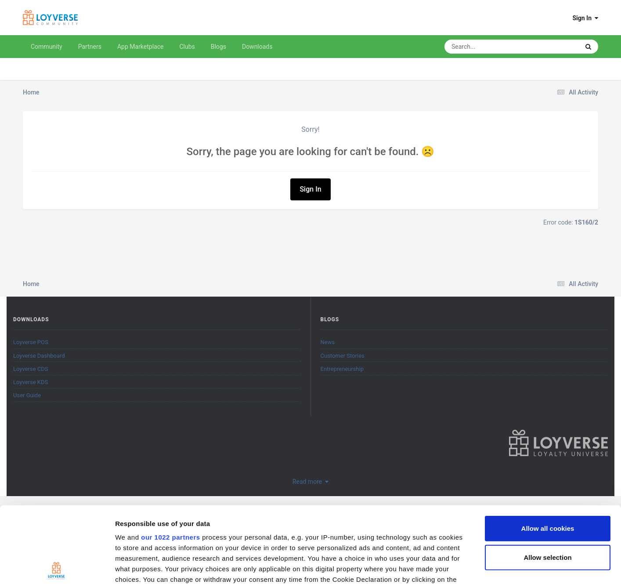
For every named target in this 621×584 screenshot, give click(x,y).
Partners (89, 46)
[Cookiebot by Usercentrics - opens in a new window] (56, 566)
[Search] (489, 47)
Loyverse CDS (30, 369)
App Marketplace (140, 46)
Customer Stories (343, 355)
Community (46, 46)
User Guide (27, 395)
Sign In (585, 18)
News (328, 342)
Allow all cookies (547, 449)
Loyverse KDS (30, 382)
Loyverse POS (30, 342)
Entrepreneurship (342, 369)
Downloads (257, 46)
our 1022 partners (170, 458)
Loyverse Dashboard (39, 355)
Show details (460, 566)
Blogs (218, 46)
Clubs (187, 46)
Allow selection (547, 478)
